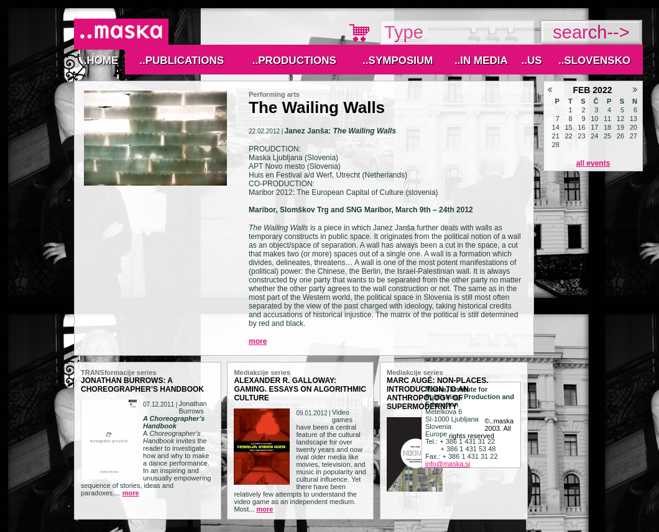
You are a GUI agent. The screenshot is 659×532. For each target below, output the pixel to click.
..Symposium (397, 60)
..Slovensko (594, 60)
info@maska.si (447, 463)
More (258, 341)
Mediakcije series (262, 372)
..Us (531, 60)
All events (593, 163)
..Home (99, 60)
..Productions (294, 60)
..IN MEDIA (481, 60)
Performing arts (274, 94)
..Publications (181, 60)
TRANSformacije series (119, 372)
